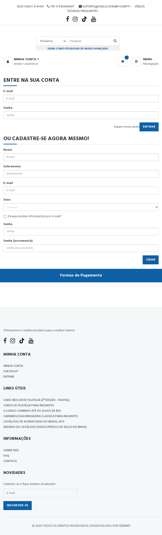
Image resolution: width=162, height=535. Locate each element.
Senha (7, 108)
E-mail (8, 91)
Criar (150, 259)
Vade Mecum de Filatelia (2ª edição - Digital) (36, 400)
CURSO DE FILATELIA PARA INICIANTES (28, 405)
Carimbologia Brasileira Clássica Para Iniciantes (40, 416)
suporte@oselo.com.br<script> (105, 6)
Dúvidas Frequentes (83, 11)
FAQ (6, 455)
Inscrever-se (17, 505)
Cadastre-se (31, 64)
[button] (21, 59)
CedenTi (124, 525)
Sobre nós (11, 450)
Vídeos (140, 6)
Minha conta (13, 366)
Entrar (18, 64)
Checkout (10, 371)
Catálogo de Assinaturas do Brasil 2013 (33, 421)
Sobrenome (12, 166)
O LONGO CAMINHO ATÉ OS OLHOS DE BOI (32, 410)
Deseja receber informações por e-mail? (32, 216)
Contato (10, 461)
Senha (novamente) (18, 241)
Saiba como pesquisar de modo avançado (77, 48)
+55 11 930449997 (60, 6)
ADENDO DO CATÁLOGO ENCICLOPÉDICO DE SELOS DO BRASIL (45, 427)
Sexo (7, 200)
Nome (7, 150)
